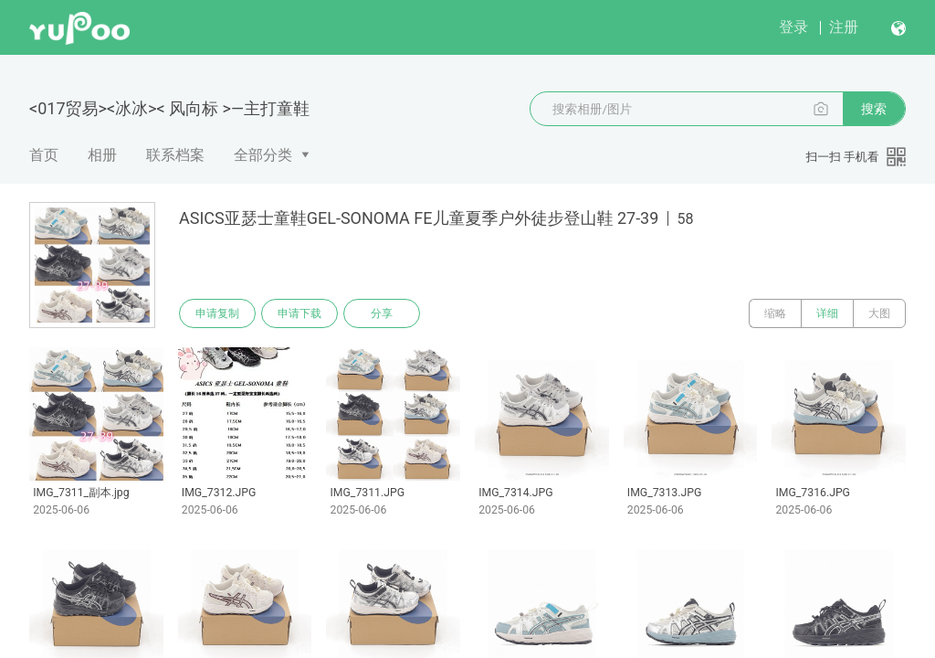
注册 (843, 27)
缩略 (775, 313)
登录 (793, 27)
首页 (43, 155)
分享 (382, 313)
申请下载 (299, 313)
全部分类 (263, 155)
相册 (102, 155)
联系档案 (175, 155)
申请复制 (217, 313)
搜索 (874, 108)
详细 (827, 313)
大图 (879, 313)
